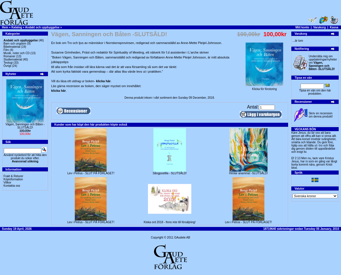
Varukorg (319, 27)
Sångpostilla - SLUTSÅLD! (170, 173)
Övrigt (7, 65)
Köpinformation (13, 179)
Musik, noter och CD (16, 53)
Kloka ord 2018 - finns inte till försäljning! (170, 222)
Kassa (334, 27)
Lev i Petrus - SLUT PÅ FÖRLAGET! (90, 173)
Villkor (7, 182)
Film (6, 50)
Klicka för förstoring (264, 88)
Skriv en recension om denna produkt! (321, 115)
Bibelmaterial (11, 46)
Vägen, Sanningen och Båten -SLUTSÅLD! (25, 126)
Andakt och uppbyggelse (42, 27)
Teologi (8, 62)
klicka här (103, 81)
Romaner (9, 56)
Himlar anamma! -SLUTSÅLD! (248, 173)
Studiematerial (12, 59)
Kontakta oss (11, 185)
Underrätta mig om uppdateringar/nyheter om (323, 63)
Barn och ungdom (14, 43)
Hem (5, 27)
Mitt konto (302, 27)
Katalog (16, 27)
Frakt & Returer (13, 176)
